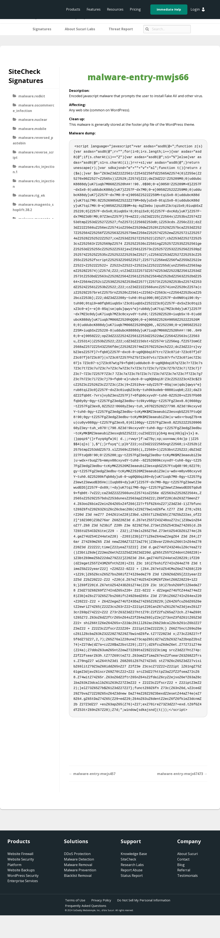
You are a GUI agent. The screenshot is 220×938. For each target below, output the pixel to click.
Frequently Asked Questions (85, 905)
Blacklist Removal (77, 875)
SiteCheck (128, 859)
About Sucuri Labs (80, 29)
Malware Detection (79, 859)
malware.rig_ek (31, 195)
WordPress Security (23, 875)
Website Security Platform (20, 862)
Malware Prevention (80, 870)
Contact (183, 859)
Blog (181, 864)
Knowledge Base (134, 853)
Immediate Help (169, 9)
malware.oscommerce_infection (33, 108)
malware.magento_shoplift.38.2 (33, 207)
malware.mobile (32, 128)
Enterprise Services (22, 881)
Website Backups (21, 870)
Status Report (132, 875)
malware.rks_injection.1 (33, 169)
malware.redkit (31, 96)
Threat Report (121, 29)
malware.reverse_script (33, 155)
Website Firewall (20, 853)
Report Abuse (132, 870)
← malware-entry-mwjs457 (92, 773)
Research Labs (132, 864)
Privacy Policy (101, 900)
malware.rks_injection (33, 184)
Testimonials (187, 875)
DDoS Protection (77, 853)
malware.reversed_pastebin (33, 140)
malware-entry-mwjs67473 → (182, 773)
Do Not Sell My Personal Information (143, 900)
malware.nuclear (32, 119)
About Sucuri (187, 853)
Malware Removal (78, 864)
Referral (183, 870)
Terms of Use (75, 900)
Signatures (42, 29)
